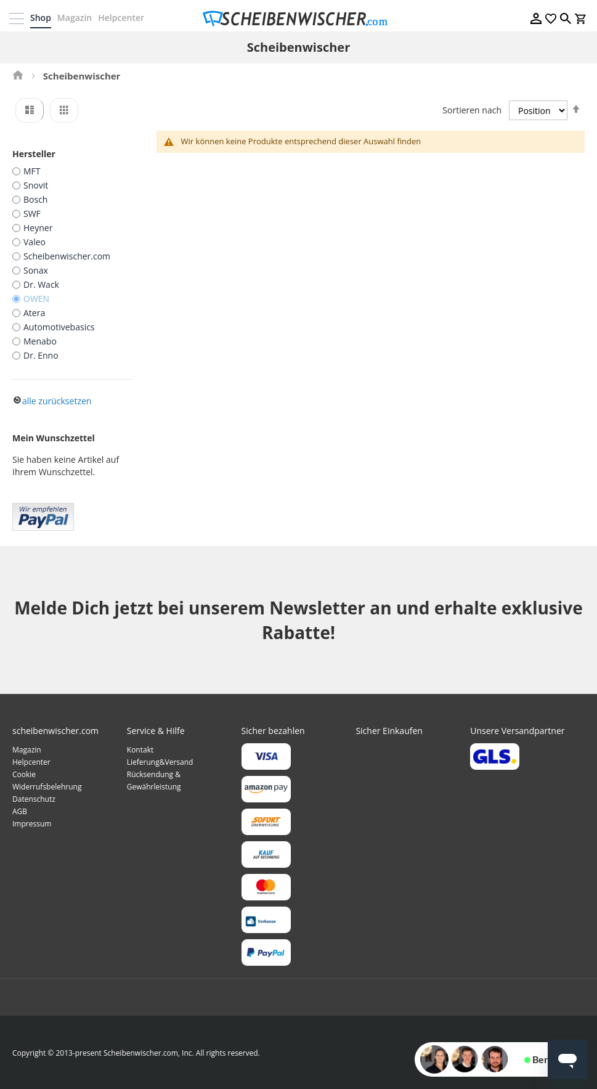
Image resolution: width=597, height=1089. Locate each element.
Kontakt (140, 749)
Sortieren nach (472, 110)
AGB (19, 811)
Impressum (31, 823)
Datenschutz (33, 798)
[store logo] (298, 18)
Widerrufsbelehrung (46, 786)
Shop (43, 17)
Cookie (24, 774)
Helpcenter (124, 17)
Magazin (77, 17)
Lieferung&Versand (160, 761)
